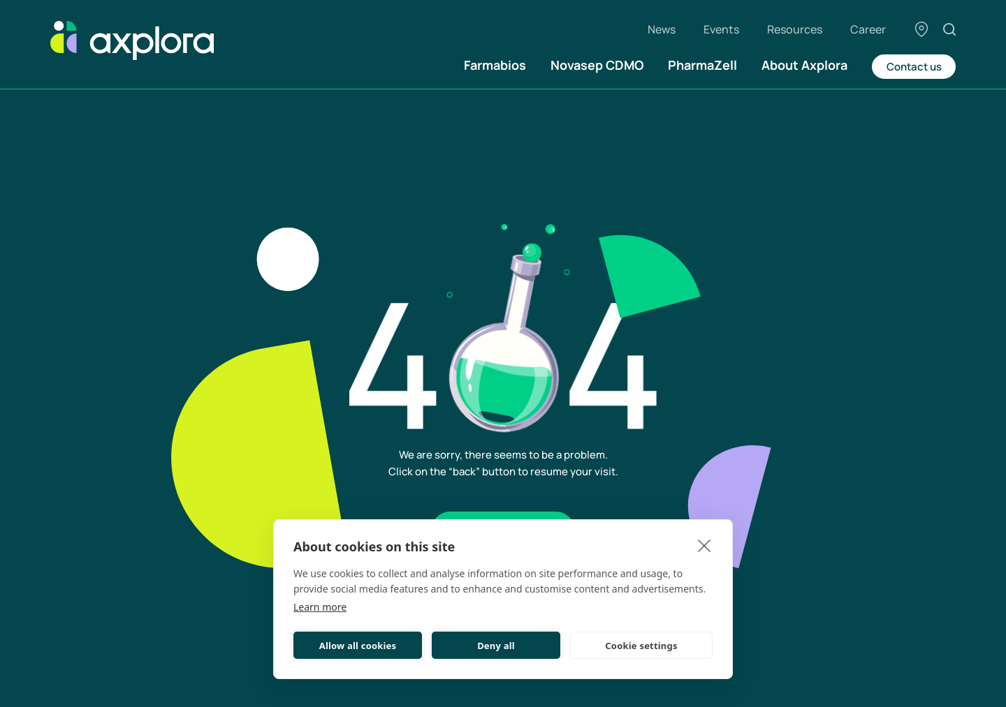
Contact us (914, 66)
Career (868, 29)
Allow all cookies (358, 645)
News (662, 29)
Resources (794, 29)
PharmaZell (702, 65)
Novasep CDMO (597, 65)
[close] (704, 545)
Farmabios (495, 65)
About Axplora (804, 65)
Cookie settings (641, 645)
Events (721, 29)
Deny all (496, 645)
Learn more (320, 606)
